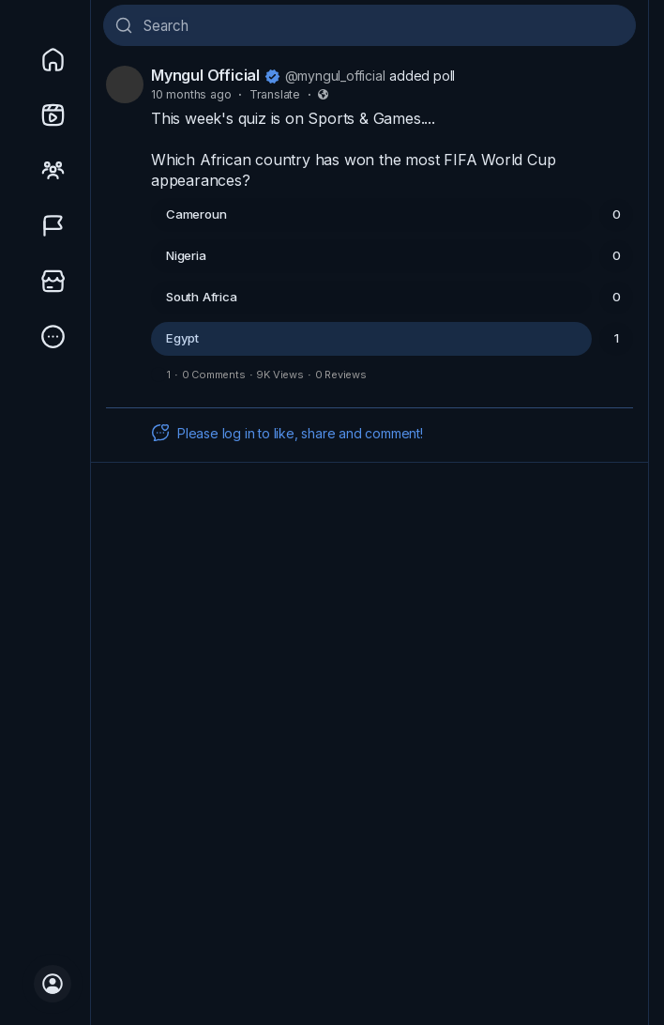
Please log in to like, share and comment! (287, 432)
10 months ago (191, 94)
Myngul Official (205, 75)
